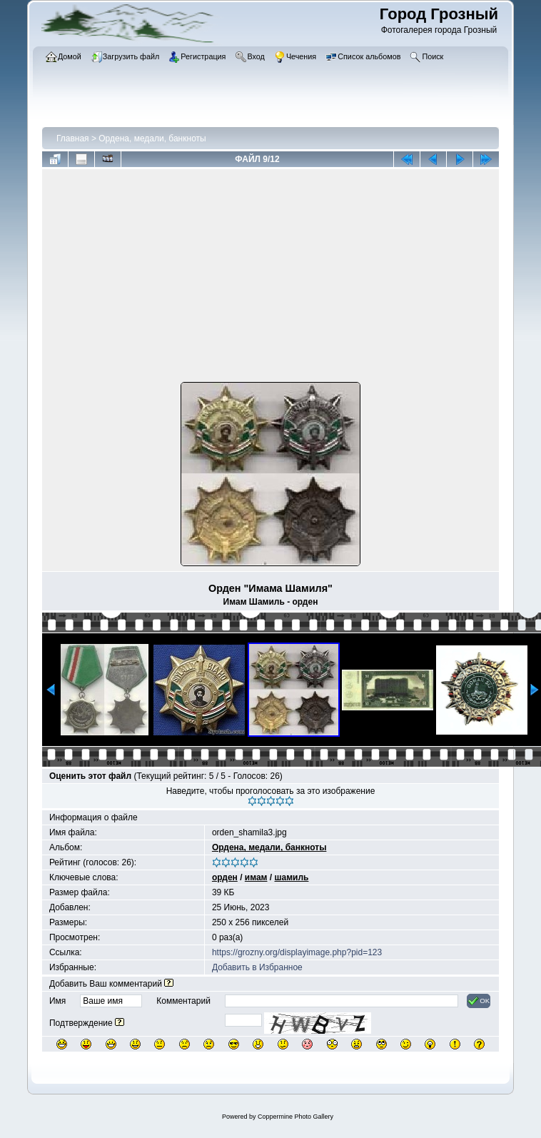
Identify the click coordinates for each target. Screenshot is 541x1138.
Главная (72, 138)
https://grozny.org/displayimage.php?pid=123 (297, 952)
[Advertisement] (270, 278)
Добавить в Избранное (257, 967)
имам (256, 877)
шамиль (292, 877)
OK (478, 1001)
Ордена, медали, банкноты (152, 138)
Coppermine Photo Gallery (295, 1116)
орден (225, 877)
